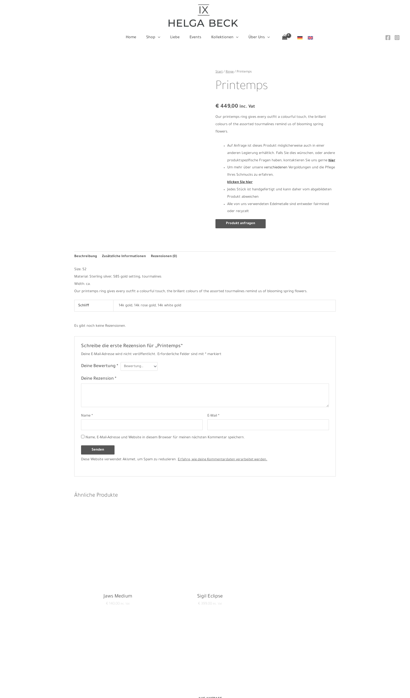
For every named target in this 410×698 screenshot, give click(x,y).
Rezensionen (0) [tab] (165, 254)
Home (205, 644)
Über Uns (205, 680)
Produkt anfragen (241, 224)
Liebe (205, 658)
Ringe (230, 72)
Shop (205, 651)
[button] (160, 37)
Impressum (122, 658)
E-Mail (213, 413)
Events (205, 666)
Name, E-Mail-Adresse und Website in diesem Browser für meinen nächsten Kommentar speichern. (165, 435)
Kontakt (120, 644)
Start (219, 72)
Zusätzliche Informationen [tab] (124, 254)
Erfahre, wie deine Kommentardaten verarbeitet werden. (224, 457)
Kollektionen (205, 673)
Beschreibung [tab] (85, 254)
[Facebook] (388, 37)
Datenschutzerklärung (131, 651)
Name (87, 413)
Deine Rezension (98, 376)
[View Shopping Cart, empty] (280, 38)
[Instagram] (397, 37)
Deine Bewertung (99, 363)
